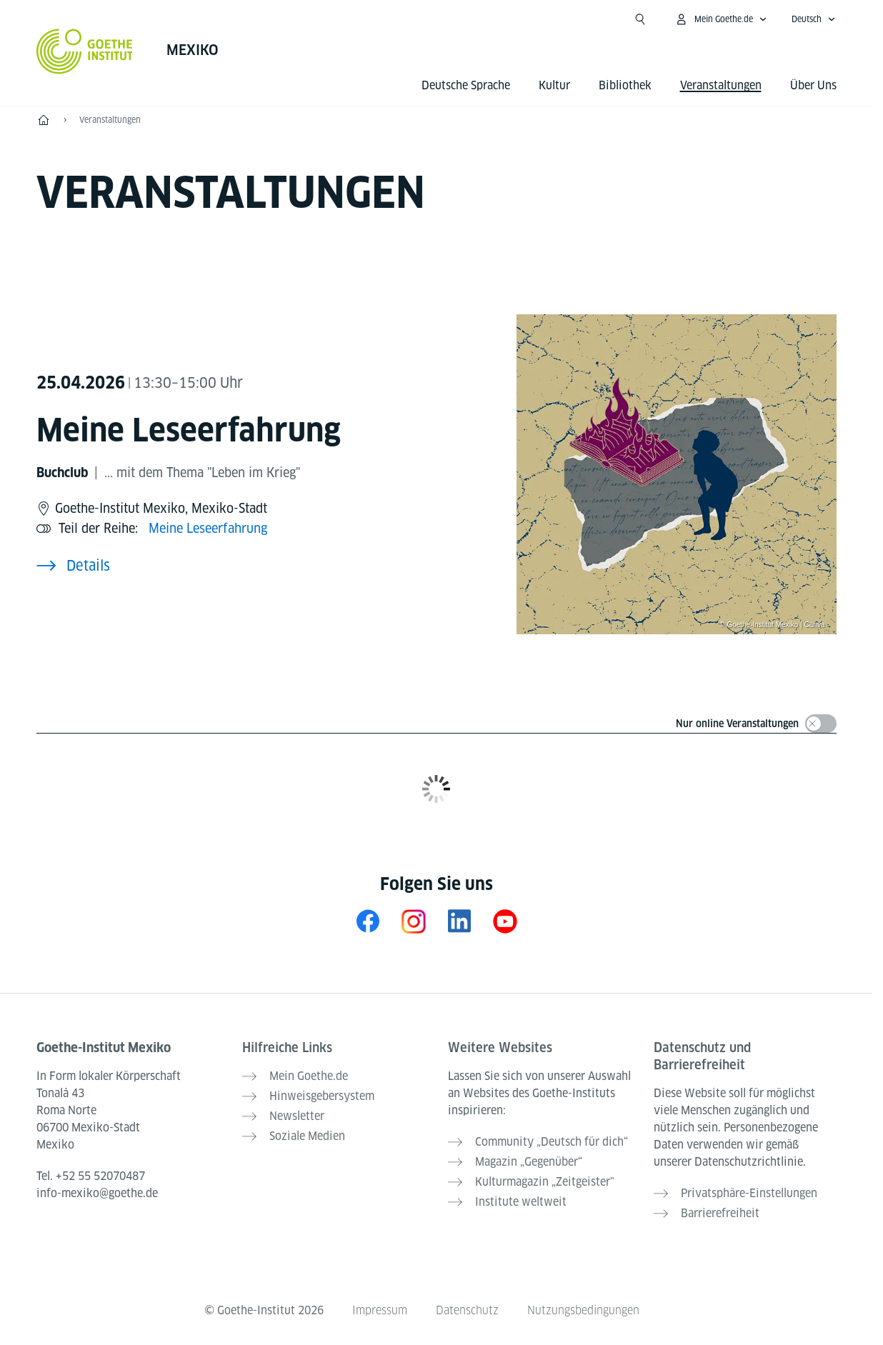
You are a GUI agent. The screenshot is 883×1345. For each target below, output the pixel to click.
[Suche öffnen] (640, 19)
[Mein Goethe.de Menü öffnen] (721, 19)
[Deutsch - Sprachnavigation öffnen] (814, 19)
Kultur (554, 85)
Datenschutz (467, 1310)
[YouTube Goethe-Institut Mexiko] (505, 921)
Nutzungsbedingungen (583, 1310)
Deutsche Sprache (465, 85)
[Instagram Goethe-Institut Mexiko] (413, 921)
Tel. (90, 1176)
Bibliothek (625, 85)
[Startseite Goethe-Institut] (84, 51)
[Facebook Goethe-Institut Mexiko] (368, 921)
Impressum (379, 1310)
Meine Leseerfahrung (208, 528)
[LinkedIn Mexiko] (459, 921)
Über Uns (813, 85)
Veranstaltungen (110, 119)
